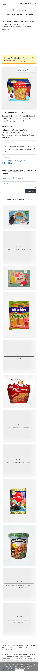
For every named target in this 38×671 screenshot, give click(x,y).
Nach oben (31, 645)
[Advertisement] (19, 42)
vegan (33, 3)
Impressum (23, 647)
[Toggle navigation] (4, 4)
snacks (23, 3)
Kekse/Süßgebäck (9, 161)
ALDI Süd (15, 116)
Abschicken (30, 191)
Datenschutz (8, 649)
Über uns (5, 647)
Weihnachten (7, 163)
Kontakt (13, 647)
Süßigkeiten (21, 161)
